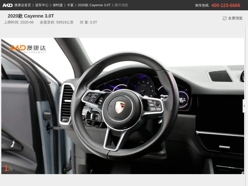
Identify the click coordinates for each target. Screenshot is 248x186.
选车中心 (42, 5)
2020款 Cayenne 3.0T (94, 5)
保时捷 (58, 5)
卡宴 (70, 5)
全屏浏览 (233, 18)
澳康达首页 (17, 5)
